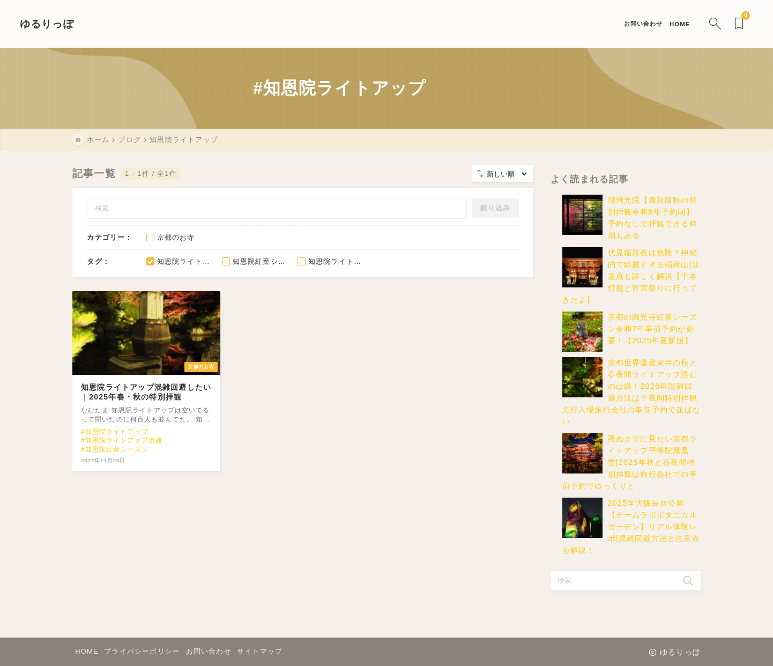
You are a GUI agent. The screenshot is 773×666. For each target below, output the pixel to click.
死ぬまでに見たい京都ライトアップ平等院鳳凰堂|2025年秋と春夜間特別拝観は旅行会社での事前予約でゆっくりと (629, 470)
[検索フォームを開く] (663, 24)
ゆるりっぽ (99, 23)
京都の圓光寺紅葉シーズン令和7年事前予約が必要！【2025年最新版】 (652, 336)
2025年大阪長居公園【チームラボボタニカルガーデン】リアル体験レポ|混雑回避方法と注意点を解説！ (631, 534)
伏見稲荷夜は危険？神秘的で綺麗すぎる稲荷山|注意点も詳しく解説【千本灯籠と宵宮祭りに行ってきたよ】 (631, 284)
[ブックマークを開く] (689, 24)
